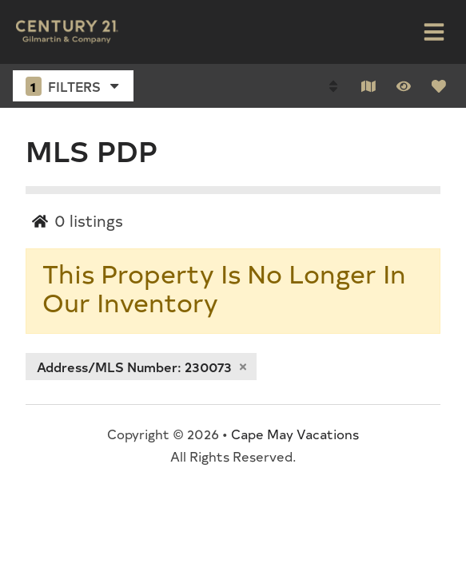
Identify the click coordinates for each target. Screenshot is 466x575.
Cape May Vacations (295, 433)
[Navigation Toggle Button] (434, 32)
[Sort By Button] (333, 86)
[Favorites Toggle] (438, 86)
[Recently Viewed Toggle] (403, 86)
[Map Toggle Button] (368, 86)
